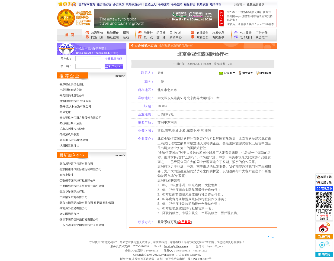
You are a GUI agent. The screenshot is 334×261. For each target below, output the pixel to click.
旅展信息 (218, 32)
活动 (126, 37)
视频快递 (202, 4)
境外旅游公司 (134, 4)
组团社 (161, 32)
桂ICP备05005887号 (200, 259)
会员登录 (184, 222)
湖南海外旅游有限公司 (73, 208)
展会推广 (262, 37)
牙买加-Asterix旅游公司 (74, 140)
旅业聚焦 (202, 32)
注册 (107, 58)
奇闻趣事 (218, 37)
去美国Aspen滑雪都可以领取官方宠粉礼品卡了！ (250, 18)
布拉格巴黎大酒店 (71, 123)
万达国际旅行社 (69, 213)
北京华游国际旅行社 (72, 191)
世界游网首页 (86, 4)
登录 (261, 4)
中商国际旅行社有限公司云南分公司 (82, 186)
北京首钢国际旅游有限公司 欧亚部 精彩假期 (87, 202)
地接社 (148, 32)
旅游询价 (97, 32)
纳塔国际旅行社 (69, 145)
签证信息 (113, 37)
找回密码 (116, 58)
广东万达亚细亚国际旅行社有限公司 (82, 225)
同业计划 (97, 37)
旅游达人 (150, 4)
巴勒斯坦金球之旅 (71, 89)
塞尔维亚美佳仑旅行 (72, 84)
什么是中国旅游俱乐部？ (91, 48)
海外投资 (163, 4)
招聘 (126, 32)
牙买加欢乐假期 (69, 134)
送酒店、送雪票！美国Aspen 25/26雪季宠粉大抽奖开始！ (250, 26)
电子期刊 (215, 4)
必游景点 (118, 4)
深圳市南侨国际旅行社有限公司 (79, 219)
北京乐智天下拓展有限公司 (76, 163)
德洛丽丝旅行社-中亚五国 (75, 101)
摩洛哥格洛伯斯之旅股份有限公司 (80, 117)
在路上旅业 (67, 174)
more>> (120, 76)
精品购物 (189, 4)
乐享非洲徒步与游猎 (72, 128)
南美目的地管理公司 (72, 95)
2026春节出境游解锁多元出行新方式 (249, 12)
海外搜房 (176, 4)
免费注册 (252, 4)
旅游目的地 (104, 4)
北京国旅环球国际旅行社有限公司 (80, 169)
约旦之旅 (65, 112)
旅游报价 (113, 32)
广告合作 (262, 32)
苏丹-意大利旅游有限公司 (75, 106)
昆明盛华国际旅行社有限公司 (78, 180)
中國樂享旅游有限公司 (73, 197)
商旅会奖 (202, 37)
